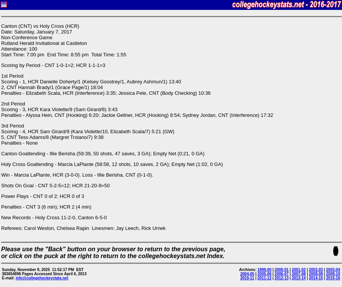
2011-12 (264, 278)
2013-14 (299, 278)
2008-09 (316, 274)
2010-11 (247, 278)
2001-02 (299, 270)
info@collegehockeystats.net (42, 278)
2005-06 (264, 274)
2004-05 (247, 274)
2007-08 (299, 274)
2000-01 (282, 270)
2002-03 (316, 270)
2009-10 (333, 274)
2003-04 (333, 270)
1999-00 (264, 270)
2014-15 (316, 278)
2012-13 (282, 278)
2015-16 (333, 278)
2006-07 (282, 274)
